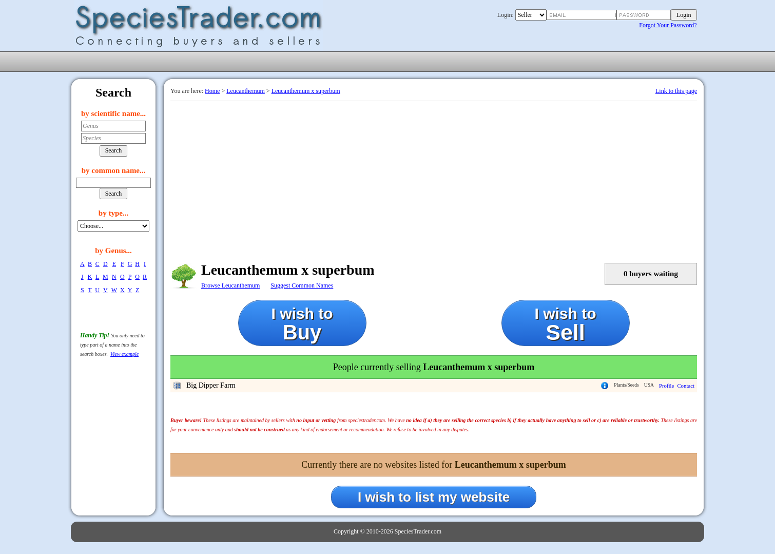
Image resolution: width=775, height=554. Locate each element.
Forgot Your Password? (667, 25)
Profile (666, 386)
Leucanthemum (245, 90)
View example (124, 354)
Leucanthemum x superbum (306, 90)
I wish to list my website (434, 497)
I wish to (302, 324)
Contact (685, 386)
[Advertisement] (433, 178)
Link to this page (676, 90)
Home (212, 90)
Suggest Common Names (301, 285)
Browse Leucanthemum (230, 285)
